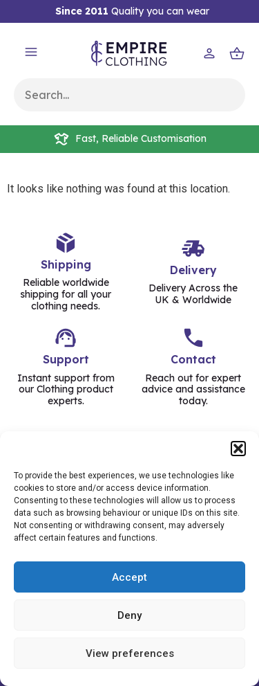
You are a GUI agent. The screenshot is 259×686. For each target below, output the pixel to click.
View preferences (130, 653)
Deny (129, 615)
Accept (129, 577)
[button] (238, 448)
